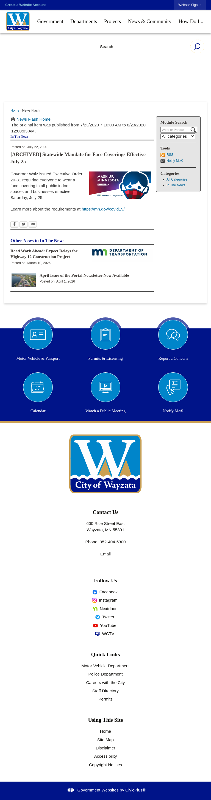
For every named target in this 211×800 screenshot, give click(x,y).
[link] (190, 5)
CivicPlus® (135, 790)
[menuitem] (50, 21)
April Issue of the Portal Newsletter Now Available (84, 275)
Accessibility (105, 756)
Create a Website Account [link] (25, 5)
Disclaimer (105, 748)
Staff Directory (105, 690)
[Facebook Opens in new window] (14, 224)
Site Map (105, 739)
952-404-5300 (113, 541)
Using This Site (105, 720)
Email (105, 554)
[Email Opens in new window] (33, 224)
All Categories (176, 179)
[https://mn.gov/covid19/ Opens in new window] (103, 209)
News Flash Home (33, 119)
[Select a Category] (177, 136)
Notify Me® (174, 161)
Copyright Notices (105, 764)
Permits (105, 699)
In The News (175, 185)
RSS (169, 155)
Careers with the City (105, 682)
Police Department (105, 674)
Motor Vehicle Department (105, 665)
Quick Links (105, 654)
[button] (197, 46)
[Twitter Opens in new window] (23, 224)
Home (14, 110)
